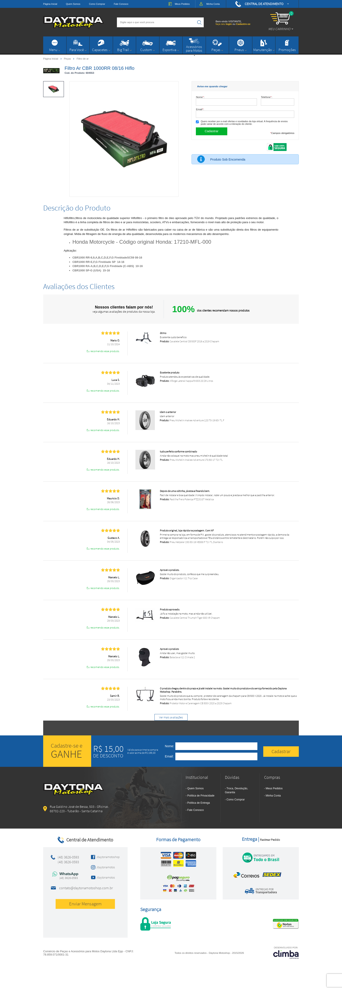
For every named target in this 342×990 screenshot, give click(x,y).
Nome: (200, 97)
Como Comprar (97, 4)
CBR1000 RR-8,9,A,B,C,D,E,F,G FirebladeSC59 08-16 (107, 257)
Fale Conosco (121, 4)
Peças (68, 58)
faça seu (224, 24)
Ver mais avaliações (171, 717)
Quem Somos (73, 4)
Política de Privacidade (200, 795)
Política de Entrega (198, 802)
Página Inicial (50, 4)
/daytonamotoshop (106, 857)
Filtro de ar (83, 58)
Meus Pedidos (274, 788)
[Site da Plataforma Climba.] (286, 952)
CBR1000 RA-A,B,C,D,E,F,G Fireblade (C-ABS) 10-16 (107, 266)
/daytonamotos (105, 867)
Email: (200, 109)
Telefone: (266, 97)
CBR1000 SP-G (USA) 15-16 (91, 270)
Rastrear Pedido (270, 840)
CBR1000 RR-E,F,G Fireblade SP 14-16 (98, 262)
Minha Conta (273, 795)
